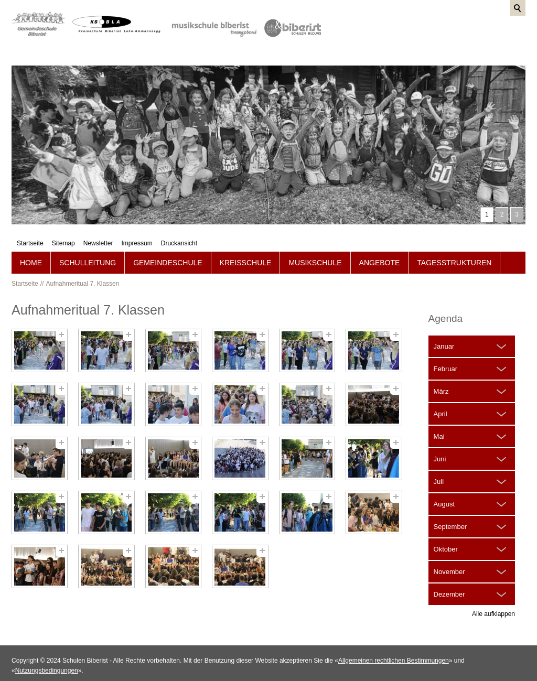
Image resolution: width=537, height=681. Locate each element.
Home (31, 246)
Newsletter (421, 23)
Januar (444, 330)
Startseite (353, 23)
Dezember (449, 578)
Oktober (446, 533)
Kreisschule (246, 246)
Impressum (459, 23)
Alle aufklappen (493, 597)
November (449, 555)
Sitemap (386, 23)
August (444, 488)
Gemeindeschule (167, 246)
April (440, 398)
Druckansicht (502, 23)
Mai (439, 420)
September (450, 510)
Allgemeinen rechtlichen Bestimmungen (393, 644)
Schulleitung (87, 246)
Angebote (379, 246)
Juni (440, 443)
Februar (446, 352)
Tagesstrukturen (454, 246)
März (441, 375)
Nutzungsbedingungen (46, 654)
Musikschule (314, 246)
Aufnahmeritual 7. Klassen (82, 267)
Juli (439, 465)
